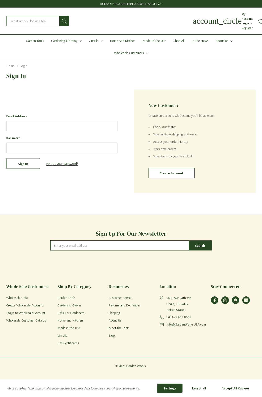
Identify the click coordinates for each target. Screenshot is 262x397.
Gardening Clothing (64, 41)
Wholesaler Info (17, 298)
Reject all (199, 388)
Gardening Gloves (69, 305)
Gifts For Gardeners (70, 313)
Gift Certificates (68, 343)
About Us (222, 41)
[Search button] (64, 21)
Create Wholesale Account (24, 305)
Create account (171, 173)
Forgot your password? (62, 163)
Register (247, 28)
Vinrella (94, 41)
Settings (170, 388)
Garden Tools (66, 298)
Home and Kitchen (70, 320)
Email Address (16, 116)
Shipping (114, 313)
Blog (112, 335)
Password (13, 138)
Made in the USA (69, 328)
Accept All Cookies (235, 388)
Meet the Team (119, 328)
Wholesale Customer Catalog (26, 320)
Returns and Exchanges (125, 305)
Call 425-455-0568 (178, 317)
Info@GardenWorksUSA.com (186, 324)
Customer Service (120, 298)
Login (246, 23)
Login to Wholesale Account (25, 313)
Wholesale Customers (129, 53)
